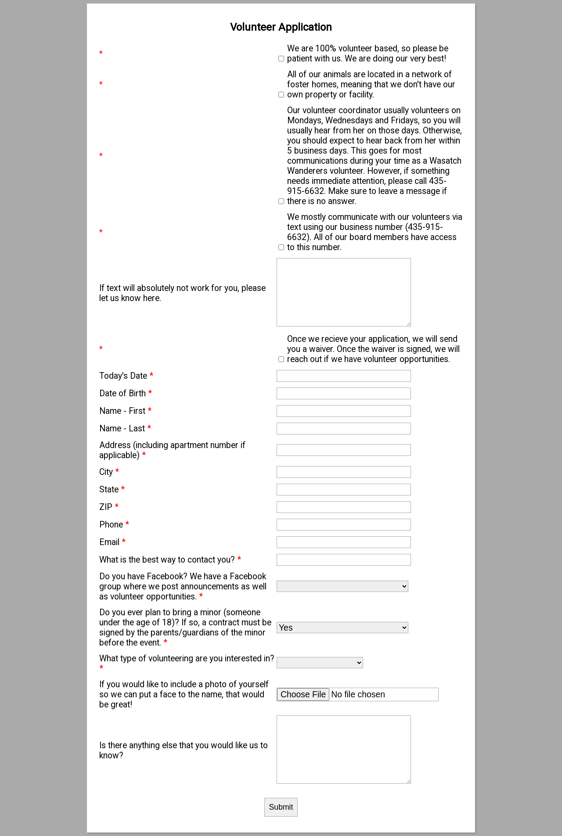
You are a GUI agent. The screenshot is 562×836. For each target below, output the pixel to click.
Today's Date (126, 376)
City (109, 472)
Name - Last (125, 428)
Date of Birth (125, 393)
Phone (114, 525)
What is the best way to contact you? (170, 560)
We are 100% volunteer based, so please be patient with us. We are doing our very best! (367, 53)
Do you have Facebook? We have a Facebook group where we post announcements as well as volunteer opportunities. (183, 586)
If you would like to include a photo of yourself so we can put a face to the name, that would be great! (184, 694)
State (112, 489)
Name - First (125, 411)
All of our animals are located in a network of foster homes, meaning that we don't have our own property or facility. (371, 84)
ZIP (109, 507)
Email (112, 542)
